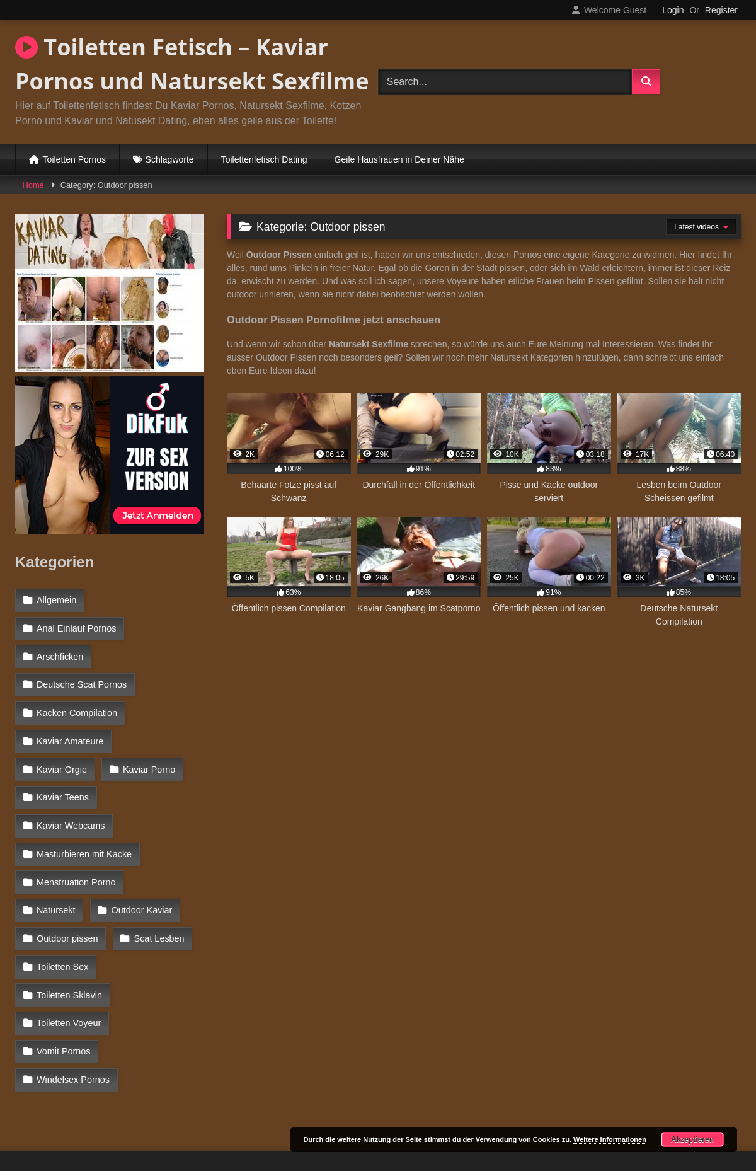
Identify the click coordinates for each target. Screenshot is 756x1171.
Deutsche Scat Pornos (82, 682)
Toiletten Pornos (74, 159)
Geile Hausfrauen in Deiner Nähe (399, 159)
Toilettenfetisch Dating (264, 159)
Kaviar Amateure (70, 736)
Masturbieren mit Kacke (84, 818)
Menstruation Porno (76, 845)
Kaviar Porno (63, 763)
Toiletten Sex (62, 927)
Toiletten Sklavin (156, 927)
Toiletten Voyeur (69, 955)
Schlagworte (170, 159)
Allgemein (56, 600)
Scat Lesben (159, 900)
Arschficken (60, 654)
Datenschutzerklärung (461, 1116)
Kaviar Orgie (164, 736)
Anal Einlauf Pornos (76, 627)
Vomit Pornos (64, 982)
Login (673, 10)
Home (33, 185)
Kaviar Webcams (71, 791)
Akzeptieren (692, 1139)
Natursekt (170, 845)
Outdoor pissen (67, 900)
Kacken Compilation (77, 709)
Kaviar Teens (150, 763)
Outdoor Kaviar (67, 873)
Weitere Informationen (609, 1139)
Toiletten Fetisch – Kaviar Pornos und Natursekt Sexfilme (192, 64)
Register (721, 10)
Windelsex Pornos (73, 1009)
